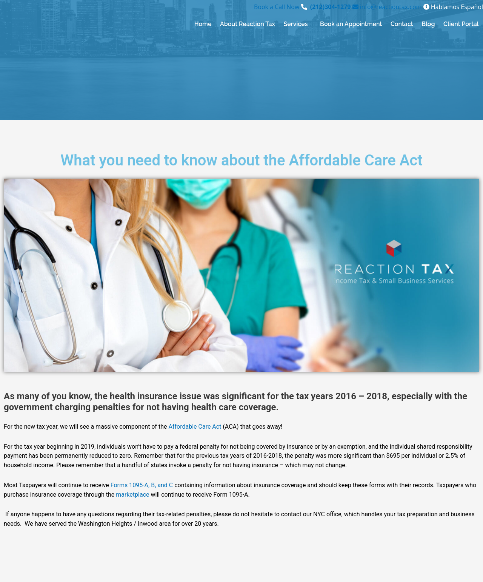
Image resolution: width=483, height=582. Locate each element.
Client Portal (461, 24)
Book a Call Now (277, 7)
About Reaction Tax (247, 24)
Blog (428, 24)
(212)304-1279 (330, 7)
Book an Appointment (351, 24)
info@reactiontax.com (386, 7)
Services (295, 24)
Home (203, 24)
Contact (402, 24)
